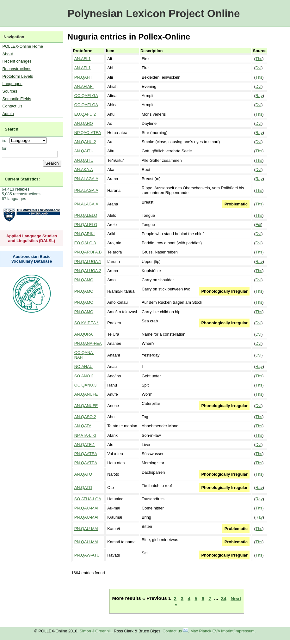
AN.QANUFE (86, 394)
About (7, 54)
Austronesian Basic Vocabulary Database (31, 259)
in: (5, 140)
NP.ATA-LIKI (85, 435)
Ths (259, 58)
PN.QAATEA (85, 453)
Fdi (258, 224)
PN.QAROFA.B (88, 252)
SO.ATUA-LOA (87, 499)
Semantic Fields (16, 98)
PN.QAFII (83, 77)
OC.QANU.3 (85, 385)
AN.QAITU (83, 151)
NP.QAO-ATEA (87, 132)
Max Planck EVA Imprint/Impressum (222, 631)
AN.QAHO (83, 123)
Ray (259, 95)
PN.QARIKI (84, 233)
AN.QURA (83, 334)
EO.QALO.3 (85, 243)
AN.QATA (82, 426)
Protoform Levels (17, 76)
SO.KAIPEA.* (86, 322)
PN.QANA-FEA (88, 343)
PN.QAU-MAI (86, 508)
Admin (8, 113)
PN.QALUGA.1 (87, 261)
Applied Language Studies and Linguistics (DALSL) (31, 238)
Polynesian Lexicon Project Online (153, 13)
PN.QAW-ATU (87, 555)
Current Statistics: (22, 179)
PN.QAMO (83, 279)
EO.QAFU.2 (85, 114)
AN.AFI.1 (82, 58)
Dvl (258, 67)
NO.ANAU (83, 366)
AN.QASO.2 (85, 416)
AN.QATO (83, 474)
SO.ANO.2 (83, 376)
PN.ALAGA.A (86, 178)
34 (223, 598)
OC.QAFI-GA (86, 95)
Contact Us (12, 106)
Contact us (175, 631)
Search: (12, 129)
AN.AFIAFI (84, 86)
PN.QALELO (85, 215)
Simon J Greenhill (96, 631)
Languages (12, 83)
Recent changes (16, 61)
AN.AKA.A (83, 169)
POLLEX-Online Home (22, 46)
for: (5, 148)
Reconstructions (16, 68)
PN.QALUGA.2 (87, 270)
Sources (9, 91)
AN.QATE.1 (84, 444)
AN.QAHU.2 (85, 141)
